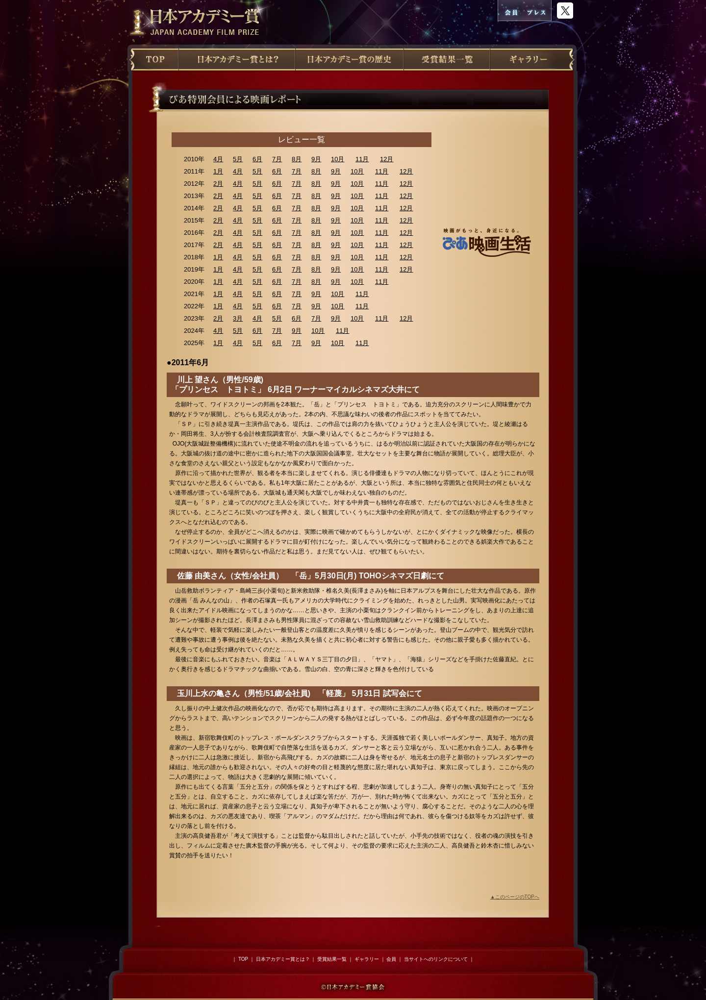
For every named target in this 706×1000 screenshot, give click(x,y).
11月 (362, 159)
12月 (386, 159)
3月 (238, 318)
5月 (238, 159)
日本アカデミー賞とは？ (283, 959)
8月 (297, 159)
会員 (391, 959)
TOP (243, 959)
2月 (218, 183)
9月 (316, 159)
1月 (218, 171)
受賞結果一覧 (332, 959)
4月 (218, 159)
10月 (337, 159)
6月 (257, 159)
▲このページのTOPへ (514, 897)
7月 (277, 159)
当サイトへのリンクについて (436, 959)
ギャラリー (366, 959)
